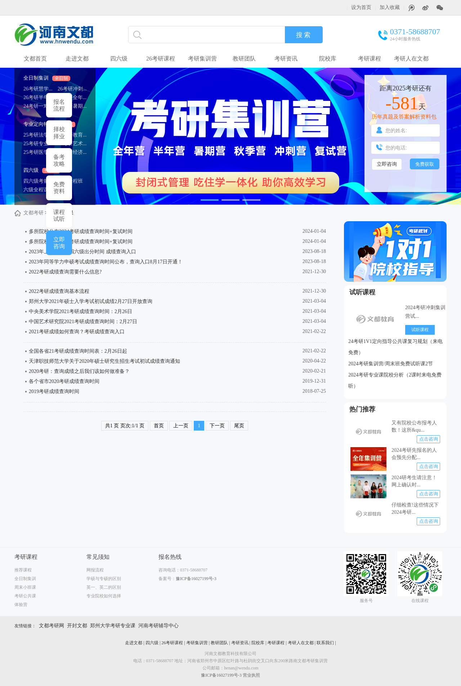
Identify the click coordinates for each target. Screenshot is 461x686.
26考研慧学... (38, 89)
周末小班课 (25, 587)
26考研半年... (38, 97)
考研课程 (369, 58)
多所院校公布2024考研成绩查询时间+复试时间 (81, 231)
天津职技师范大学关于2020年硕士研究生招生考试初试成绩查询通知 (104, 361)
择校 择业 (59, 132)
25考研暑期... (72, 106)
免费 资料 (59, 187)
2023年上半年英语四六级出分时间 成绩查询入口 (82, 251)
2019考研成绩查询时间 (54, 391)
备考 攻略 (59, 160)
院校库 (327, 58)
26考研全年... (72, 97)
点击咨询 (428, 439)
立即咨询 (387, 164)
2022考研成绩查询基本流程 (59, 291)
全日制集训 (46, 78)
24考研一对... (38, 106)
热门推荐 (362, 409)
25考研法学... (38, 135)
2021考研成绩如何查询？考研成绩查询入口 (77, 331)
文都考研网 (51, 625)
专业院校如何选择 (103, 595)
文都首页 (35, 58)
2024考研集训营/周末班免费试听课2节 (390, 363)
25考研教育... (72, 135)
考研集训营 (202, 58)
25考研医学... (38, 152)
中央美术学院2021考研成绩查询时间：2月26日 (80, 311)
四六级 (41, 170)
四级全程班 (70, 181)
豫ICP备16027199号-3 (196, 578)
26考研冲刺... (72, 89)
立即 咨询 (59, 242)
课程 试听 (59, 215)
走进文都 (77, 58)
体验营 (20, 604)
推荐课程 (23, 570)
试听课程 (362, 292)
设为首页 (361, 7)
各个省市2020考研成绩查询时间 (64, 381)
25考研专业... (38, 143)
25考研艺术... (72, 143)
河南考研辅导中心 (158, 625)
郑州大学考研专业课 (112, 625)
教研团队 (244, 58)
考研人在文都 (411, 58)
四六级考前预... (40, 181)
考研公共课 (25, 595)
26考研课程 (160, 58)
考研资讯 (285, 58)
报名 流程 (59, 105)
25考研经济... (72, 152)
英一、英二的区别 (103, 587)
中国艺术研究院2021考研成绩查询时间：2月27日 (83, 321)
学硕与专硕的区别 (103, 578)
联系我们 (325, 642)
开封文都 (77, 625)
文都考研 (33, 212)
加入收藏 (390, 7)
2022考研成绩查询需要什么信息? (65, 272)
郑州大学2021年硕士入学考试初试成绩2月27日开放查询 (90, 301)
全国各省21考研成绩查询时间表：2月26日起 (78, 351)
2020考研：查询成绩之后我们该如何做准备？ (79, 371)
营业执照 (251, 675)
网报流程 (95, 570)
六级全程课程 (38, 189)
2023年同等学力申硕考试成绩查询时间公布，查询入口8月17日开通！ (106, 261)
